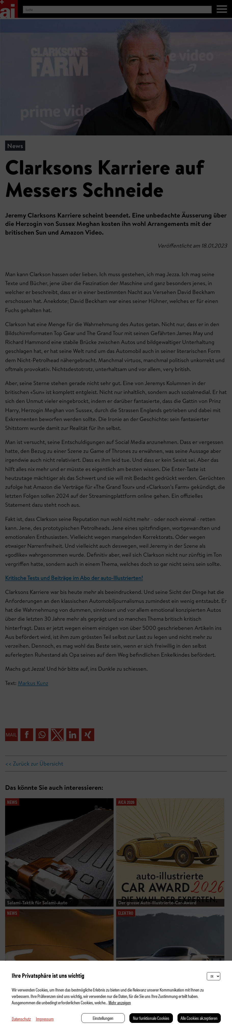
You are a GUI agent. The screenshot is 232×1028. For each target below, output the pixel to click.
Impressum (45, 1019)
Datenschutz (21, 1019)
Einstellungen (103, 1018)
